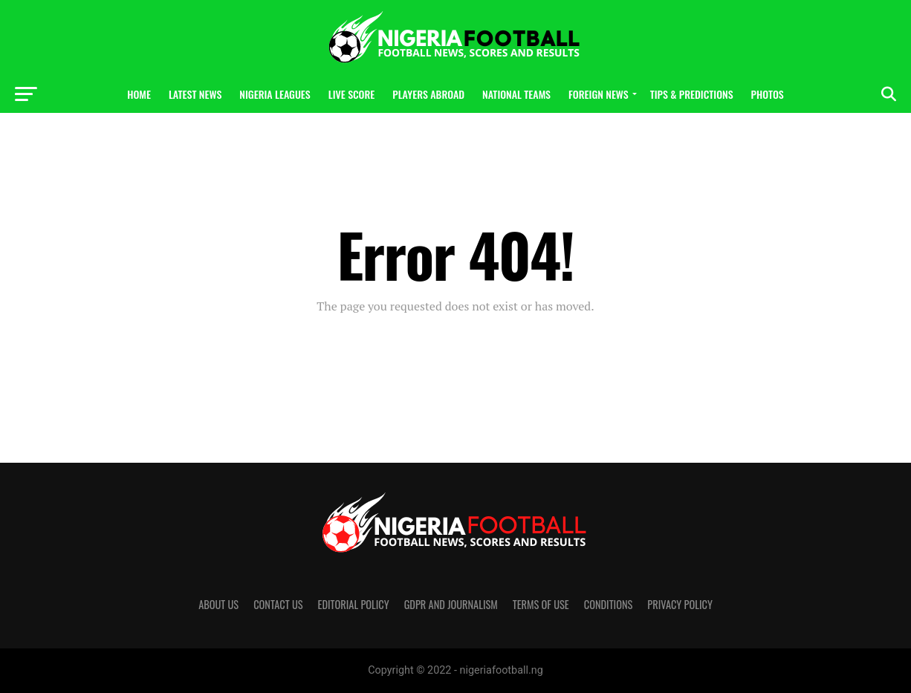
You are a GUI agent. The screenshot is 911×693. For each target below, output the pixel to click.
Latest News (195, 94)
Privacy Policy (680, 604)
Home (139, 94)
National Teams (516, 94)
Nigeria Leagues (274, 94)
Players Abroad (428, 94)
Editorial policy (353, 604)
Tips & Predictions (691, 94)
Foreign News (598, 94)
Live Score (351, 94)
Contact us (277, 604)
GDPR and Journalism (451, 604)
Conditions (608, 604)
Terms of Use (541, 604)
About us (218, 604)
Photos (767, 94)
